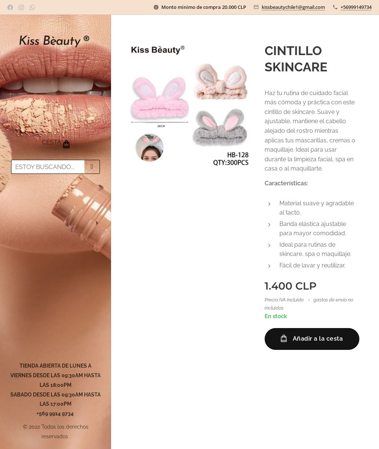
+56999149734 (356, 7)
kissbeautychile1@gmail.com (293, 7)
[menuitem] (55, 201)
